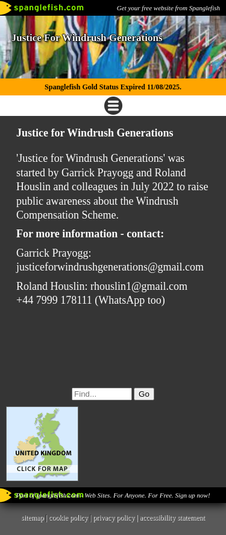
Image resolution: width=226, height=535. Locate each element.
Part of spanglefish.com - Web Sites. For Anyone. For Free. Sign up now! (113, 495)
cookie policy (68, 517)
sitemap (32, 517)
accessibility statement (172, 517)
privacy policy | (116, 517)
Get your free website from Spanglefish (168, 7)
